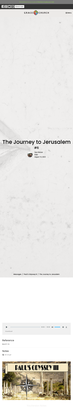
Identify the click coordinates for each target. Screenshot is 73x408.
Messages (17, 274)
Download (8, 331)
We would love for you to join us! (36, 2)
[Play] (6, 327)
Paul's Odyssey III (30, 274)
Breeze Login (19, 6)
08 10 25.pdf (6, 355)
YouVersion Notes (36, 405)
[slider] (24, 327)
